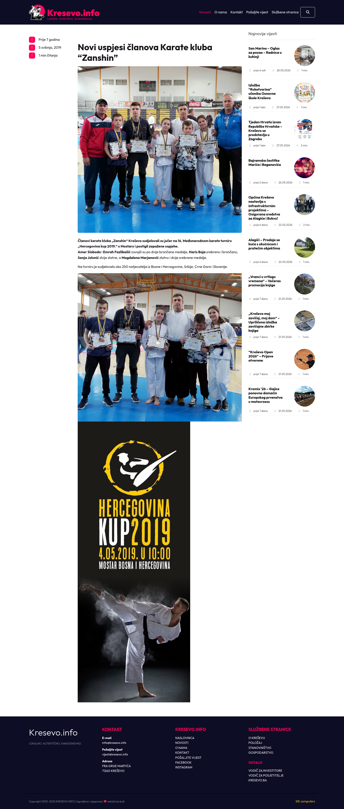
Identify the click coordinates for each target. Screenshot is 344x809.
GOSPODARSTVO (261, 753)
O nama (221, 12)
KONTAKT (182, 753)
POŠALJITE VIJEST (188, 758)
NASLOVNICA (184, 738)
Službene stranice (285, 12)
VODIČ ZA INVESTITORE (265, 771)
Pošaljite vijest (257, 12)
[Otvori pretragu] (307, 12)
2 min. (302, 145)
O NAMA (181, 748)
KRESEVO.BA (258, 780)
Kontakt (237, 12)
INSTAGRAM (183, 767)
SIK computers (305, 801)
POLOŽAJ (255, 743)
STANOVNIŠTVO (260, 748)
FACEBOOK (183, 762)
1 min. (302, 70)
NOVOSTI (181, 743)
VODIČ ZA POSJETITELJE (266, 775)
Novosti (205, 12)
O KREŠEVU (257, 738)
